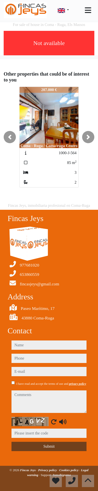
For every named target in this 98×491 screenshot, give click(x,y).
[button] (10, 137)
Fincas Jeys (28, 470)
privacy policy (77, 384)
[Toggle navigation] (88, 10)
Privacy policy (48, 470)
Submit (48, 446)
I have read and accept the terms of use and (51, 384)
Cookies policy (69, 470)
